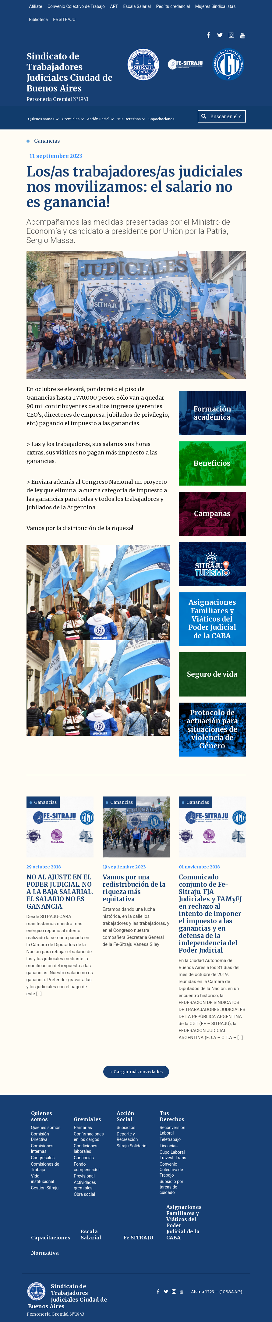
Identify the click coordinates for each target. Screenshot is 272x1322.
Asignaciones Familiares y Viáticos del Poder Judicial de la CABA (184, 1220)
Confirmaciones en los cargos (89, 1134)
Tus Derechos (129, 124)
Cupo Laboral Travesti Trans (173, 1152)
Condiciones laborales (85, 1146)
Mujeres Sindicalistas (220, 7)
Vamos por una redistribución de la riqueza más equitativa (134, 885)
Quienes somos (41, 124)
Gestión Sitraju (45, 1185)
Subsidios (126, 1125)
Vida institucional (42, 1176)
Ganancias (43, 145)
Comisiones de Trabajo (45, 1164)
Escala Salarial (140, 7)
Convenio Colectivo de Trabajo (77, 7)
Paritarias (83, 1125)
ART (116, 7)
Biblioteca (39, 22)
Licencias (169, 1143)
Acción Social (98, 124)
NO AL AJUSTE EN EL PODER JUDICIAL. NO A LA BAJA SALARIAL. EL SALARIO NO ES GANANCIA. (59, 889)
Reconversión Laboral (172, 1128)
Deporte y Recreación (127, 1134)
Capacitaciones (161, 124)
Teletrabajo (170, 1137)
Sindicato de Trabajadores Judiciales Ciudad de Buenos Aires (69, 80)
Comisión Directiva (40, 1134)
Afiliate (36, 7)
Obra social (84, 1191)
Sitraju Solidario (132, 1143)
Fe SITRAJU (65, 22)
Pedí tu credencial (176, 7)
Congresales (43, 1155)
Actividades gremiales (85, 1183)
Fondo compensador (87, 1164)
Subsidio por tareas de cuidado (171, 1184)
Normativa (45, 1250)
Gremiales (70, 124)
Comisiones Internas (42, 1146)
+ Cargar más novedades (136, 1069)
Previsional (84, 1173)
